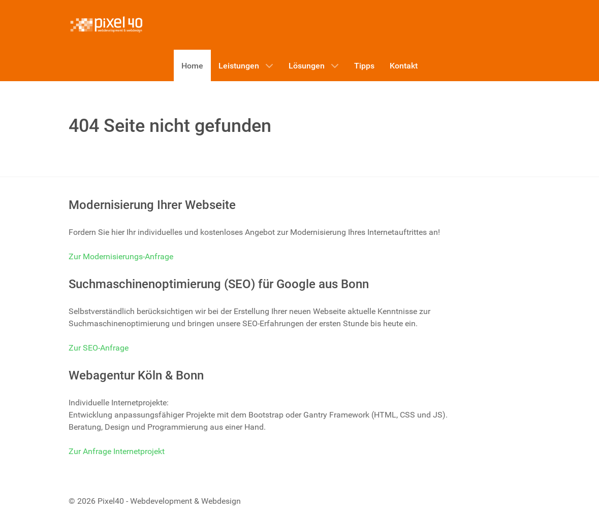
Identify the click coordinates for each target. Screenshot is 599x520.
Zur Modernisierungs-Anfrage (121, 256)
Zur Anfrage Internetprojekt (117, 451)
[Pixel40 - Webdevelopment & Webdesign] (107, 25)
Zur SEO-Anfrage (99, 348)
